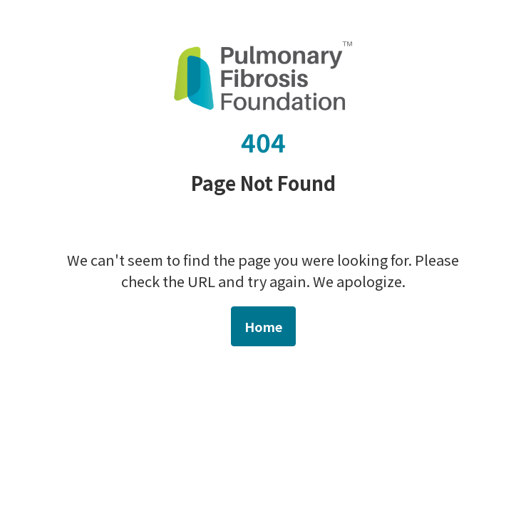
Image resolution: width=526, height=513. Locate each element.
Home (263, 326)
